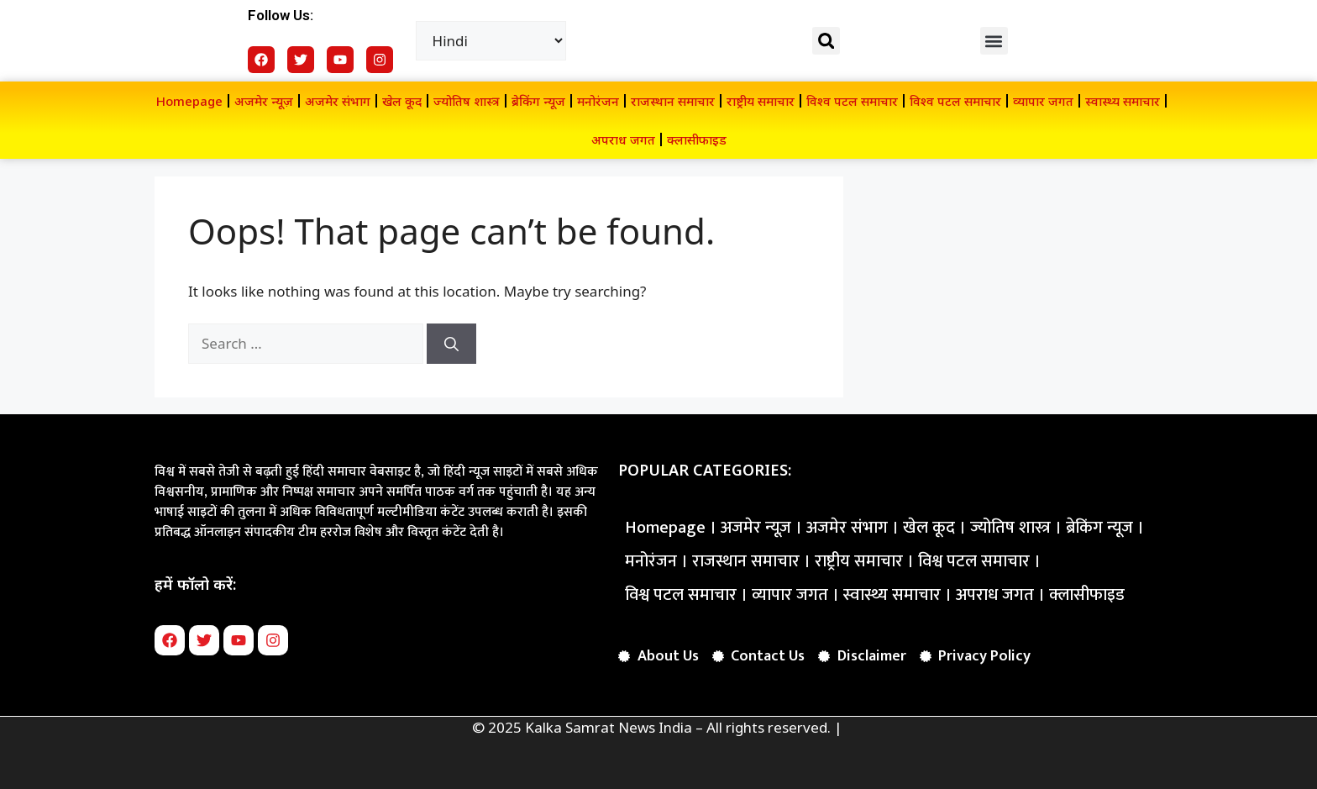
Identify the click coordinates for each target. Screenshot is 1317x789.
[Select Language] (491, 40)
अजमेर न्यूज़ (263, 100)
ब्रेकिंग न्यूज (538, 100)
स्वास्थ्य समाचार (1122, 100)
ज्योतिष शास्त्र (466, 100)
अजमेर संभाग (337, 100)
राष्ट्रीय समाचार (761, 100)
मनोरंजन (598, 100)
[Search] (451, 343)
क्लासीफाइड (697, 139)
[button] (826, 41)
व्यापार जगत (1043, 100)
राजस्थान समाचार (673, 100)
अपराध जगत (623, 139)
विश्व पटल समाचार (852, 100)
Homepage (189, 100)
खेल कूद (402, 100)
